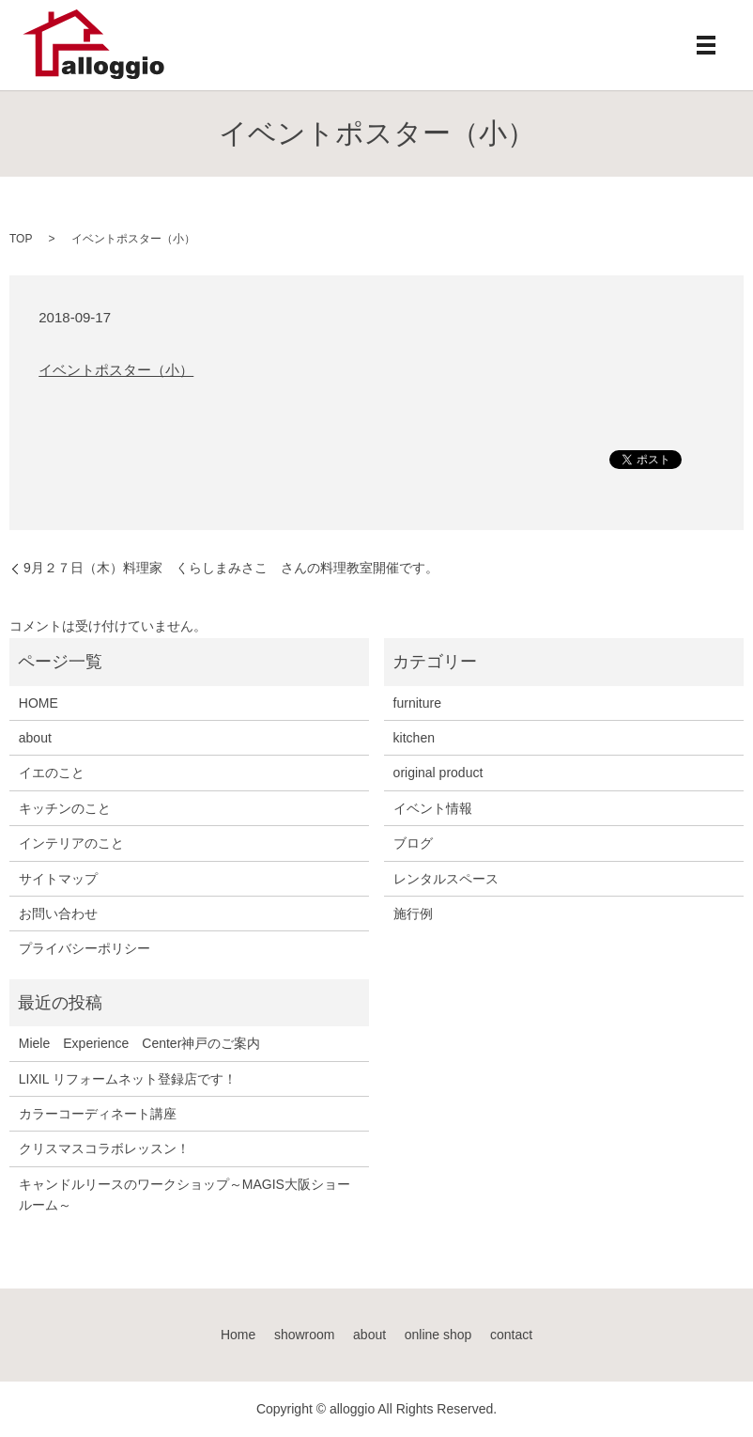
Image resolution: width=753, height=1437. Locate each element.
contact (511, 1334)
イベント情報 (432, 808)
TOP (20, 238)
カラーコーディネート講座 (98, 1113)
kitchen (414, 737)
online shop (438, 1334)
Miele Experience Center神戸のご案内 (140, 1043)
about (35, 737)
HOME (38, 703)
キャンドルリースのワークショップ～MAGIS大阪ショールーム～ (184, 1194)
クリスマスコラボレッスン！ (104, 1148)
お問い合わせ (58, 913)
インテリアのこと (71, 843)
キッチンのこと (65, 808)
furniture (417, 703)
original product (438, 772)
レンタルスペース (446, 878)
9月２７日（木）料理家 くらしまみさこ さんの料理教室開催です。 (230, 567)
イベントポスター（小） (115, 370)
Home (238, 1334)
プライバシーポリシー (84, 948)
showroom (304, 1334)
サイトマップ (58, 878)
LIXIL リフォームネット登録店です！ (128, 1078)
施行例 (413, 913)
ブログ (413, 843)
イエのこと (52, 772)
